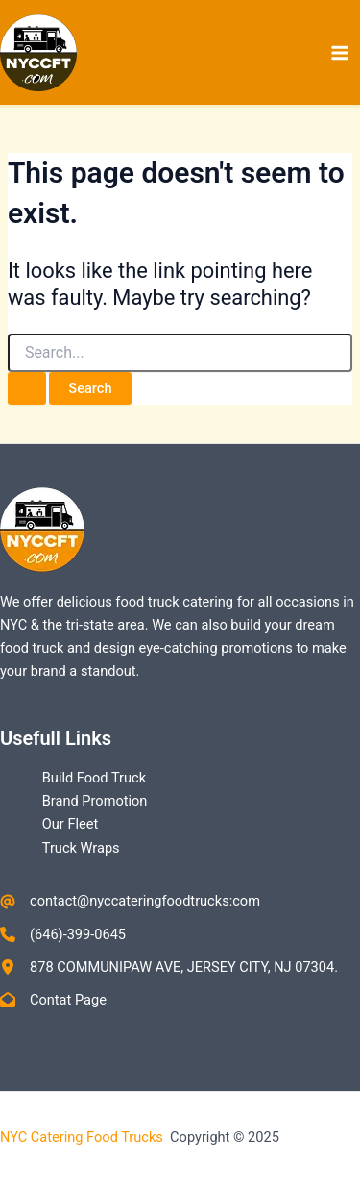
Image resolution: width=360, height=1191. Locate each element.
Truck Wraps (81, 847)
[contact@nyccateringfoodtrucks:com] (130, 900)
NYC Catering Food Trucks (83, 1137)
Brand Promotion (95, 800)
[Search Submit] (27, 389)
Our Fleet (70, 823)
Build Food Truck (94, 777)
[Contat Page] (53, 999)
